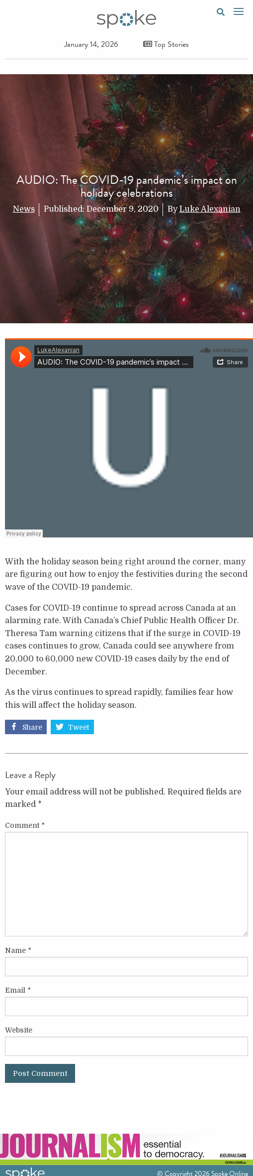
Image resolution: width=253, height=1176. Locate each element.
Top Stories (166, 44)
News (24, 209)
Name (18, 950)
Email (18, 990)
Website (18, 1030)
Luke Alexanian (210, 209)
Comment (25, 825)
